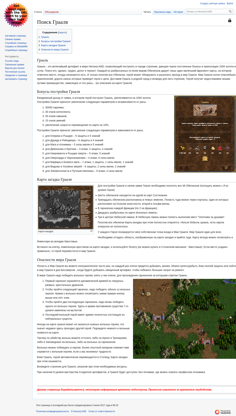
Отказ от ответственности (101, 411)
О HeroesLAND (78, 411)
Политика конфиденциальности (52, 411)
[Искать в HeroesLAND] (209, 11)
